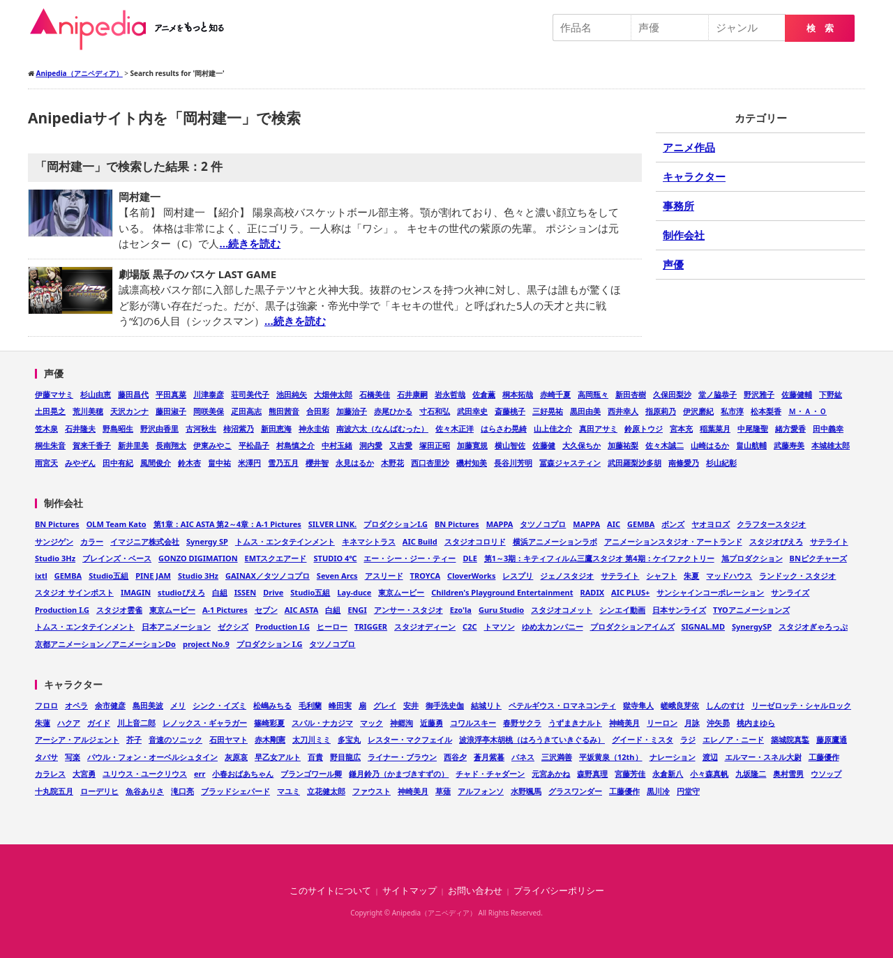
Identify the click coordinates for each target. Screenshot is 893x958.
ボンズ (672, 524)
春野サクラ (522, 722)
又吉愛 (400, 445)
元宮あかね (551, 773)
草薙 (443, 791)
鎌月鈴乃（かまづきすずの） (399, 773)
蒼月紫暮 (489, 757)
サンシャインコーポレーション (710, 592)
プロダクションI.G (395, 524)
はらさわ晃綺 (504, 428)
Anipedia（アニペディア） (132, 29)
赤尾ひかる (393, 411)
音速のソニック (175, 739)
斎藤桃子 (510, 411)
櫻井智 (317, 462)
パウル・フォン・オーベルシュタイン (152, 757)
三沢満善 (556, 757)
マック (371, 722)
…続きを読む (249, 243)
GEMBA (640, 524)
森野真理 (592, 773)
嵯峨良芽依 (680, 705)
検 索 (820, 28)
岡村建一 (139, 197)
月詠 (692, 722)
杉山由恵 (95, 394)
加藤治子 (351, 411)
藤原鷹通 (831, 739)
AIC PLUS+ (630, 592)
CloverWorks (471, 575)
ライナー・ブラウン (402, 757)
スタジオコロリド (475, 541)
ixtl (41, 575)
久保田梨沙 (672, 394)
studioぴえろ (181, 592)
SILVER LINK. (332, 524)
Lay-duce (354, 592)
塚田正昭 (434, 445)
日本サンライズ (679, 610)
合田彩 (317, 411)
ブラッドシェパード (235, 791)
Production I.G (62, 610)
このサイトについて (330, 890)
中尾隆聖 (752, 428)
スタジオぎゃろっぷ (813, 626)
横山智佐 (510, 445)
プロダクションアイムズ (632, 626)
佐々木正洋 (454, 428)
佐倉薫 (483, 394)
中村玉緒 (337, 445)
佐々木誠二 (664, 445)
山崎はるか (710, 445)
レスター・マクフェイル (410, 739)
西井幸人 (623, 411)
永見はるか (355, 462)
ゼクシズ (233, 626)
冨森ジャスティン (570, 462)
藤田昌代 (133, 394)
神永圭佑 (314, 428)
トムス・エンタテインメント (285, 541)
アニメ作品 (689, 147)
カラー (91, 541)
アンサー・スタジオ (408, 610)
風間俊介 (155, 462)
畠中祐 (219, 462)
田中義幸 (828, 428)
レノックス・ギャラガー (205, 722)
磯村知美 (471, 462)
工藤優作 (824, 757)
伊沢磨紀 (698, 411)
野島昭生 (118, 428)
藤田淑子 (171, 411)
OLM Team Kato (117, 524)
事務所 (678, 206)
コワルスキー (473, 722)
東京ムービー (401, 592)
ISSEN (245, 592)
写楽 (72, 757)
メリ (178, 705)
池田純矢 (291, 394)
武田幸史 (472, 411)
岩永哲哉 (450, 394)
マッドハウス (729, 575)
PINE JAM (153, 575)
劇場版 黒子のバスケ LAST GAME (197, 274)
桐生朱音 (50, 445)
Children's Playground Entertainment (502, 592)
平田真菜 (171, 394)
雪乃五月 (283, 462)
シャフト (661, 575)
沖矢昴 (718, 722)
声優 (673, 264)
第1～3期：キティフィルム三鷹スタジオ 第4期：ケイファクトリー (599, 558)
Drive (273, 592)
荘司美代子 (250, 394)
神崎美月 (624, 722)
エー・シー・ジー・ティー (409, 558)
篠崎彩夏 (269, 722)
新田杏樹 (630, 394)
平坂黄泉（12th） (611, 757)
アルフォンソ (481, 791)
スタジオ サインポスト (74, 592)
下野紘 (830, 394)
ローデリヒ (99, 791)
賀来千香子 (92, 445)
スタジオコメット (561, 610)
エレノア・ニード (733, 739)
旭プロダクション (752, 558)
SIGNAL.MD (704, 626)
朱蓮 (42, 722)
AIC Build (420, 541)
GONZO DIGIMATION (198, 558)
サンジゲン (54, 541)
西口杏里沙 (430, 462)
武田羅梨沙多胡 (634, 462)
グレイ (384, 705)
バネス (522, 757)
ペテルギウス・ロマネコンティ (562, 705)
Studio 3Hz (55, 558)
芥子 (134, 739)
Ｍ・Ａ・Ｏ (807, 411)
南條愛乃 (683, 462)
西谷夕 (455, 757)
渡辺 (710, 757)
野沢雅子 (759, 394)
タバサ (46, 757)
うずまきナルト (575, 722)
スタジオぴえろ (776, 541)
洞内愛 (370, 445)
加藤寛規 (472, 445)
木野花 (392, 462)
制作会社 (684, 235)
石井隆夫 (80, 428)
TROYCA (425, 575)
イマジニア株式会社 (144, 541)
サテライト (829, 541)
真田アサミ (598, 428)
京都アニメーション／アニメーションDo (105, 644)
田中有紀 (118, 462)
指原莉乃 (660, 411)
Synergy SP (207, 541)
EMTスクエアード (276, 558)
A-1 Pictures (225, 610)
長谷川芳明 (513, 462)
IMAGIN (136, 592)
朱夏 (691, 575)
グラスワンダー (575, 791)
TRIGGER (370, 626)
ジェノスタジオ (567, 575)
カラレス (50, 773)
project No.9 (206, 644)
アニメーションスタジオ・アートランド (673, 541)
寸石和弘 (434, 411)
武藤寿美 (789, 445)
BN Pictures (57, 524)
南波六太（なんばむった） (382, 428)
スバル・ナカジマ (322, 722)
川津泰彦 (208, 394)
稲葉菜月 (715, 428)
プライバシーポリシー (558, 890)
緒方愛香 (790, 428)
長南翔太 (171, 445)
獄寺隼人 (638, 705)
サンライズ (790, 592)
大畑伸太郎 (333, 394)
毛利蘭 (310, 705)
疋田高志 (246, 411)
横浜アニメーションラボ (555, 541)
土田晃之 (50, 411)
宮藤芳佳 (630, 773)
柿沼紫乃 (238, 428)
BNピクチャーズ (818, 558)
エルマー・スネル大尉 (763, 757)
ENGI (356, 610)
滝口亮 (182, 791)
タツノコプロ (543, 524)
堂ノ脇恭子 (717, 394)
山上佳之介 (553, 428)
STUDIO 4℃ (335, 558)
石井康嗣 (412, 394)
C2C (469, 626)
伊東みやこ (212, 445)
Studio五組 (108, 575)
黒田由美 (585, 411)
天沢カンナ (129, 411)
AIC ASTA (302, 610)
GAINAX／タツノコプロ (267, 575)
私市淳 (732, 411)
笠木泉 (46, 428)
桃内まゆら (756, 722)
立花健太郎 (326, 791)
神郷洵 (401, 722)
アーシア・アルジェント (77, 739)
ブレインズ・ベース (116, 558)
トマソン (499, 626)
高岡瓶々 (593, 394)
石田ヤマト (228, 739)
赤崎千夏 (555, 394)
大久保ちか (581, 445)
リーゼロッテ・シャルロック (801, 705)
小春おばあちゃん (242, 773)
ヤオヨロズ (710, 524)
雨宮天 (46, 462)
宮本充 (681, 428)
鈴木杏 (189, 462)
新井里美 (133, 445)
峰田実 (340, 705)
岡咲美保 (208, 411)
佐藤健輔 (796, 394)
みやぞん (80, 462)
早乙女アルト (278, 757)
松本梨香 (766, 411)
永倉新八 (667, 773)
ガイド (98, 722)
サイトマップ (409, 890)
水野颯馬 (526, 791)
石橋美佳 (374, 394)
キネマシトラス (369, 541)
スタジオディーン (425, 626)
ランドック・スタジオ (797, 575)
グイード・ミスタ (642, 739)
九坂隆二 (750, 773)
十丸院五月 (54, 791)
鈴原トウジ (643, 428)
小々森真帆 (709, 773)
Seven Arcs (337, 575)
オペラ (76, 705)
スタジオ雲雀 (119, 610)
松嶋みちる (272, 705)
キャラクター (694, 176)
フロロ (46, 705)
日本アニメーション (176, 626)
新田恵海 (276, 428)
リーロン (662, 722)
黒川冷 (658, 791)
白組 (219, 592)
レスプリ (517, 575)
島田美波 (148, 705)
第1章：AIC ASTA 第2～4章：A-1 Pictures (227, 524)
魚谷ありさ (145, 791)
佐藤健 (543, 445)
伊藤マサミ (54, 394)
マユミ (288, 791)
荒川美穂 (88, 411)
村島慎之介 (295, 445)
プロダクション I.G (270, 644)
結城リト (486, 705)
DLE (469, 558)
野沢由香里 (159, 428)
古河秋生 (201, 428)
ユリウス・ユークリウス (145, 773)
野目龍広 (345, 757)
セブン (266, 610)
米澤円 (249, 462)
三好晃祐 (547, 411)
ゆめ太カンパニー (552, 626)
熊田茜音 (284, 411)
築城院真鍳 (790, 739)
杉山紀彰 (721, 462)
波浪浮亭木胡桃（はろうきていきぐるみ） (532, 739)
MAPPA (499, 524)
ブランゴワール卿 (311, 773)
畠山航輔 (751, 445)
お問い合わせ (475, 890)
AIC (613, 524)
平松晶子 (254, 445)
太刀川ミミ (311, 739)
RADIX (592, 592)
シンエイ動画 (622, 610)
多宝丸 (349, 739)
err (199, 773)
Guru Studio (501, 610)
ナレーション (673, 757)
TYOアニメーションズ (751, 610)
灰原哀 (236, 757)
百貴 (315, 757)
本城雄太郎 (830, 445)
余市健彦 (110, 705)
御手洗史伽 (445, 705)
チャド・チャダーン (490, 773)
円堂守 (688, 791)
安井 (411, 705)
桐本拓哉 (517, 394)
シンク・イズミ (219, 705)
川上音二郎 (136, 722)
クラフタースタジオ (771, 524)
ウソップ (826, 773)
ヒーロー (332, 626)
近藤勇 (431, 722)
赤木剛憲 (270, 739)
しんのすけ (725, 705)
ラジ (688, 739)
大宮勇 (84, 773)
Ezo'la (461, 610)
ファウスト (371, 791)
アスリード (384, 575)
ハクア (68, 722)
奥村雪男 (788, 773)
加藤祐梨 (623, 445)
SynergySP (752, 626)
